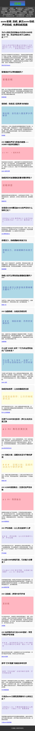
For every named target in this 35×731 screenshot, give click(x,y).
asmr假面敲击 (5, 521)
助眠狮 (31, 13)
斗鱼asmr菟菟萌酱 (6, 722)
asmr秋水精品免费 (12, 13)
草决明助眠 (12, 9)
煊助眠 (3, 135)
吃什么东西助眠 (6, 412)
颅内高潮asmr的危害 (15, 11)
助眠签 (25, 11)
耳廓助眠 (19, 9)
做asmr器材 (5, 656)
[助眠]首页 (5, 8)
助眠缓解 (4, 269)
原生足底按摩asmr (8, 14)
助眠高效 (4, 9)
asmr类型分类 (20, 16)
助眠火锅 (4, 480)
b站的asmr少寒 (10, 16)
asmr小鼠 (28, 16)
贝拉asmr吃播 (23, 13)
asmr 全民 (4, 382)
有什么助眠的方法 (20, 14)
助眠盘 (12, 8)
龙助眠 (3, 625)
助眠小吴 (4, 304)
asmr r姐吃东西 (6, 171)
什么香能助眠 (29, 8)
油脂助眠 (4, 341)
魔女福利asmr (19, 8)
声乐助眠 (4, 553)
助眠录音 (4, 201)
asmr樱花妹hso (6, 233)
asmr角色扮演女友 (6, 448)
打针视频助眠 (5, 689)
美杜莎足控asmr (6, 65)
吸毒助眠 (4, 97)
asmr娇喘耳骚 (5, 587)
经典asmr (27, 9)
